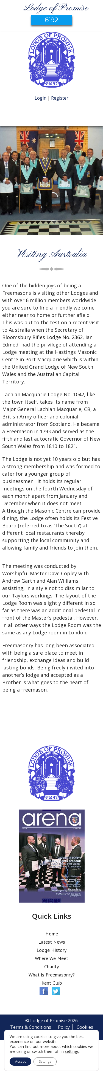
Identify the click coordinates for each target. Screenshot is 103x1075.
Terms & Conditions (30, 1027)
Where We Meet (51, 958)
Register (59, 98)
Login (40, 98)
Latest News (51, 942)
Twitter (56, 991)
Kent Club (51, 983)
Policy (64, 1027)
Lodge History (51, 950)
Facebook (44, 991)
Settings (45, 1061)
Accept (20, 1061)
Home (51, 933)
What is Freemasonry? (52, 975)
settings (72, 1051)
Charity (51, 966)
